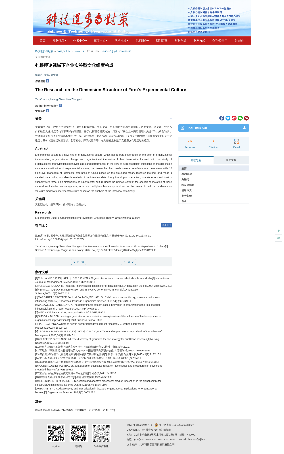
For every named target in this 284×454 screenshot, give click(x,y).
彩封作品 (180, 40)
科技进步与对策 (44, 51)
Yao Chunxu (42, 99)
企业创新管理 (42, 56)
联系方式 (199, 40)
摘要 (184, 168)
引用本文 (186, 190)
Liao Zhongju (74, 99)
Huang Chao (57, 99)
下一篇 (128, 261)
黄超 (46, 74)
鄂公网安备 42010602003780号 (174, 424)
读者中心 (100, 40)
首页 (42, 40)
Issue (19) (80, 51)
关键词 (185, 179)
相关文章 (231, 160)
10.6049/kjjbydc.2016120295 (116, 51)
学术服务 (142, 40)
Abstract (186, 174)
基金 (184, 201)
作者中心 (80, 40)
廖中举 (54, 74)
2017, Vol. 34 (63, 51)
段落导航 (196, 160)
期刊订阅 (162, 40)
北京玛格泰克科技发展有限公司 (157, 444)
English (239, 40)
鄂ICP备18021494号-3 (139, 424)
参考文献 (186, 195)
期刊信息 (59, 40)
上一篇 (78, 261)
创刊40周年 (219, 40)
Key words (187, 184)
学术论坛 (121, 40)
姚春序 (39, 74)
